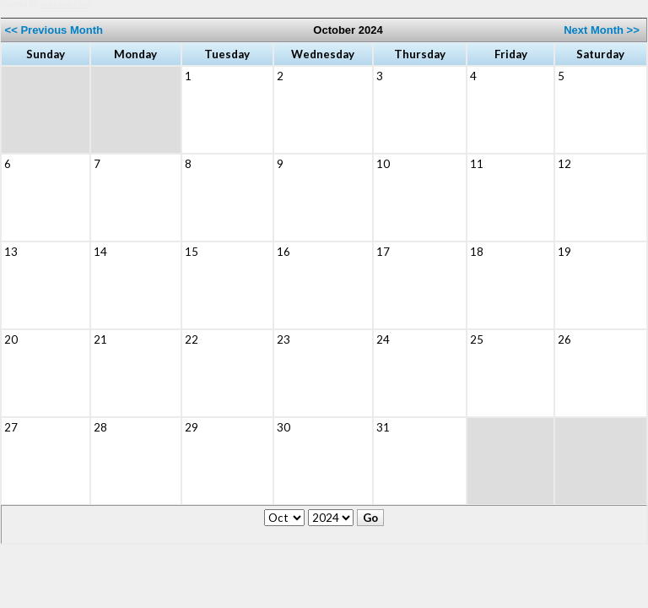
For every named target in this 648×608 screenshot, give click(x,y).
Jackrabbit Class (65, 4)
